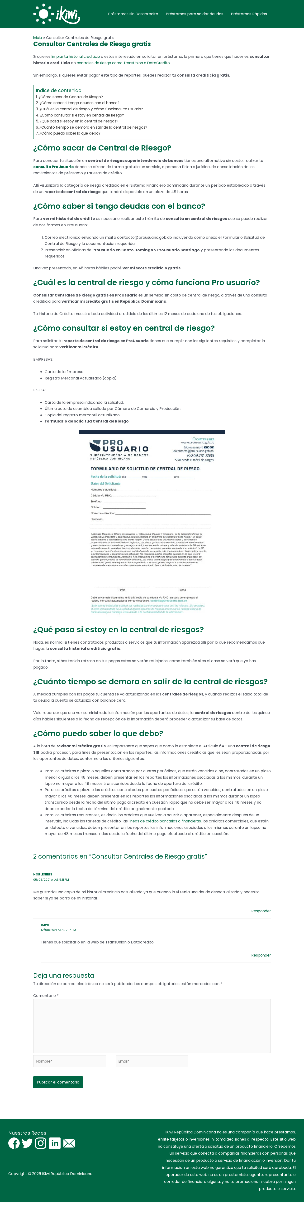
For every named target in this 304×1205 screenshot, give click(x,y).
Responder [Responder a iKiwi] (260, 955)
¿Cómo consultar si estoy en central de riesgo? (84, 115)
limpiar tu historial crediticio (77, 57)
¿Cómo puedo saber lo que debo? (71, 133)
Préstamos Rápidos (249, 14)
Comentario (46, 996)
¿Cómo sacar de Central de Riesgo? (71, 97)
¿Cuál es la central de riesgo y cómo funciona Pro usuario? (93, 109)
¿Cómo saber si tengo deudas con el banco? (81, 103)
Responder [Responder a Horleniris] (260, 911)
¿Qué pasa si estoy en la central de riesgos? (80, 121)
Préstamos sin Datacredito (133, 14)
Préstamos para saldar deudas (194, 14)
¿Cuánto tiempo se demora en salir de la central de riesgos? (96, 127)
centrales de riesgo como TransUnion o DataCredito (146, 63)
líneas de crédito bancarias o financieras (167, 821)
